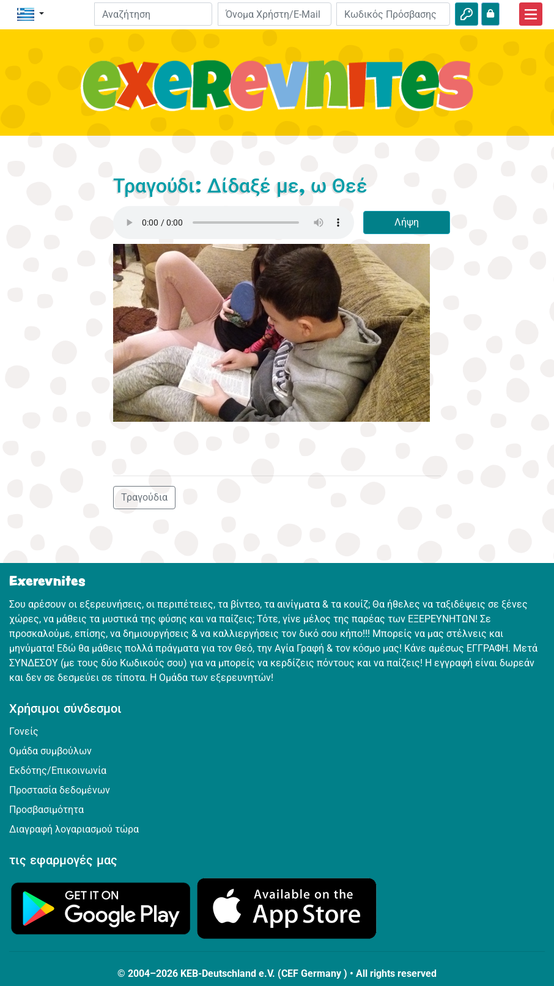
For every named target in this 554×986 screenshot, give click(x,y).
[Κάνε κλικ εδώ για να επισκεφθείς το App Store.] (287, 907)
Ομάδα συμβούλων (50, 751)
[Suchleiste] (153, 14)
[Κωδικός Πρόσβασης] (393, 14)
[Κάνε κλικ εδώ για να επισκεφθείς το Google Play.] (101, 907)
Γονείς (24, 731)
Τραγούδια (144, 497)
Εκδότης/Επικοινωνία (57, 770)
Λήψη (406, 222)
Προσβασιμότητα (46, 809)
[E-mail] (274, 14)
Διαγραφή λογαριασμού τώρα (74, 829)
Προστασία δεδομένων (59, 790)
